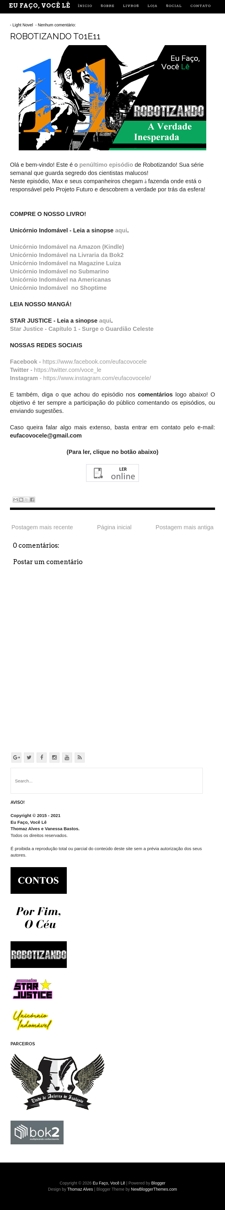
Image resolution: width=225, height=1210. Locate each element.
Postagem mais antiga (185, 527)
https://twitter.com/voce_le (55, 370)
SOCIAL (174, 6)
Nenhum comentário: (57, 25)
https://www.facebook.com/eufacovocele (78, 361)
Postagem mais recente (42, 527)
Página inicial (114, 527)
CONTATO (200, 6)
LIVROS (131, 6)
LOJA (152, 6)
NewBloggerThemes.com (154, 1189)
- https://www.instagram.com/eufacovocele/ (80, 378)
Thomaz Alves (80, 1189)
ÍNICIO (85, 6)
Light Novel (23, 25)
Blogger (158, 1183)
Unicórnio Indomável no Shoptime (59, 288)
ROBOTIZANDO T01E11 (55, 36)
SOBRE (107, 6)
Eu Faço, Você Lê (39, 5)
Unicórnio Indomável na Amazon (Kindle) (67, 247)
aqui (121, 230)
